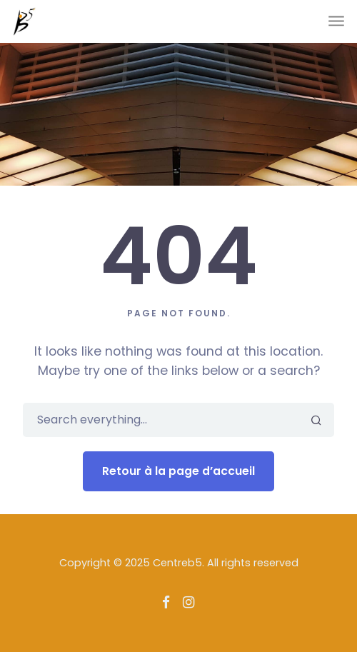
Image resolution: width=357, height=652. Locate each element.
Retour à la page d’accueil (178, 471)
